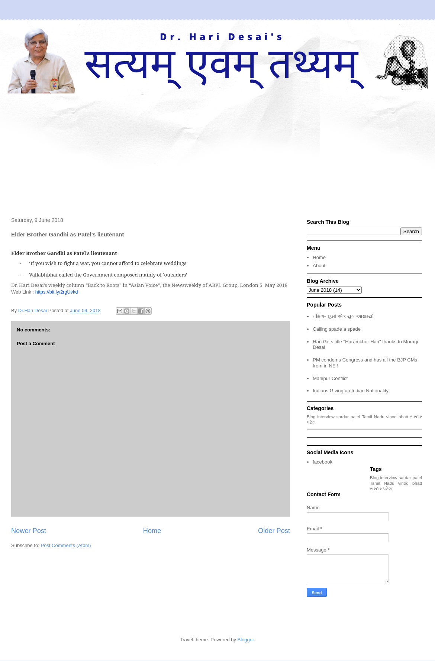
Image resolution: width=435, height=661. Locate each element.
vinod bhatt (397, 416)
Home (152, 530)
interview (326, 416)
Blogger (246, 639)
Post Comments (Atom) (66, 545)
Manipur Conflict (330, 378)
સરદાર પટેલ (381, 488)
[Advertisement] (217, 149)
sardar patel (348, 416)
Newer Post (28, 530)
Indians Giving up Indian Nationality (351, 390)
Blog (311, 416)
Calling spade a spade (337, 329)
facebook (322, 462)
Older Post (274, 530)
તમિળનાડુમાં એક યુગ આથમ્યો (343, 316)
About (319, 265)
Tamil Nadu (373, 416)
